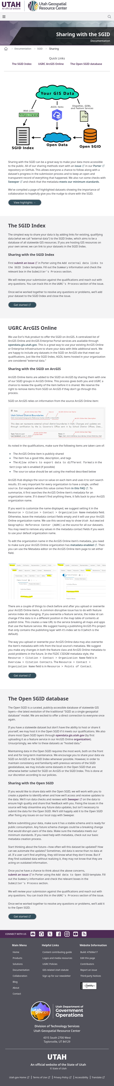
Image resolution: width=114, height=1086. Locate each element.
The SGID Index (22, 64)
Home (16, 952)
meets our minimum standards (79, 182)
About (16, 987)
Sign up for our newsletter (57, 975)
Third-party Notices (90, 975)
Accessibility (81, 1077)
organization (82, 739)
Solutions (18, 964)
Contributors (87, 964)
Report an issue (88, 969)
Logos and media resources (57, 958)
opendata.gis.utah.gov (22, 345)
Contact (17, 993)
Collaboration (20, 975)
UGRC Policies (50, 964)
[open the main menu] (4, 16)
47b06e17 (92, 952)
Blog (15, 981)
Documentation (21, 969)
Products (17, 958)
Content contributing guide (57, 952)
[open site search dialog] (109, 16)
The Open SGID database (86, 64)
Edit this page (87, 958)
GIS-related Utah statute (56, 969)
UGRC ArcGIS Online (51, 64)
